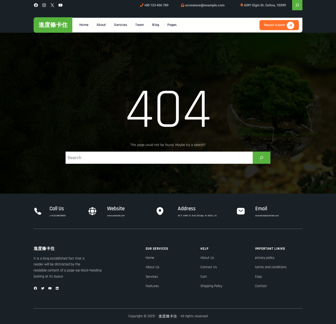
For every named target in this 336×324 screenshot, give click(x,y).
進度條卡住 (53, 24)
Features (152, 286)
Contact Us (208, 267)
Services (152, 276)
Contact (261, 286)
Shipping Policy (211, 286)
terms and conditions (271, 267)
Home (150, 257)
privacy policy (264, 257)
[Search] (261, 158)
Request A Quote (274, 25)
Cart (203, 276)
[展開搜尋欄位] (297, 5)
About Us (152, 267)
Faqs (258, 276)
